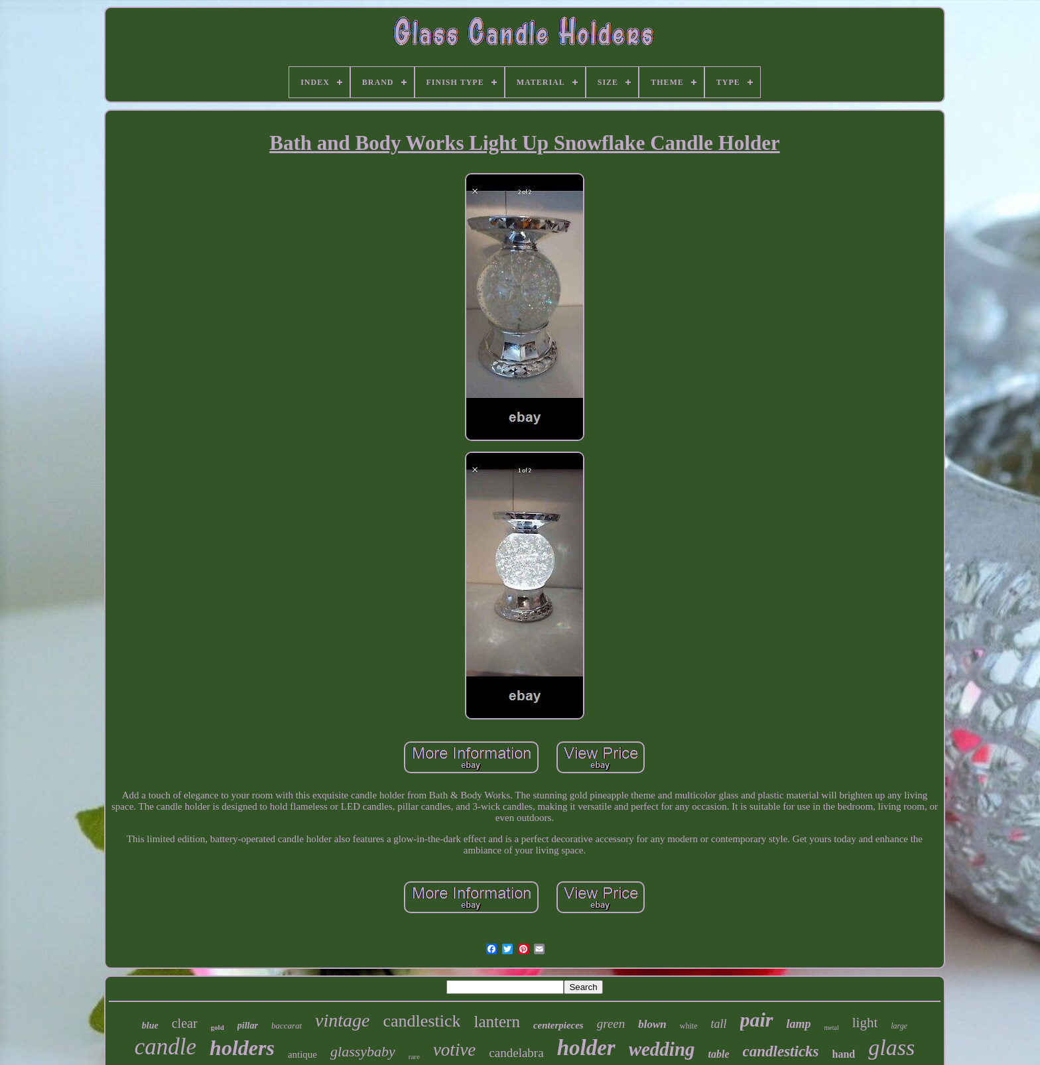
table (719, 1054)
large (899, 1026)
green (611, 1024)
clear (185, 1023)
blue (150, 1026)
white (689, 1026)
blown (652, 1024)
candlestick (422, 1021)
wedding (662, 1049)
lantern (496, 1022)
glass (891, 1047)
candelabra (516, 1053)
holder (586, 1048)
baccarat (286, 1026)
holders (242, 1048)
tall (718, 1024)
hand (844, 1054)
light (865, 1023)
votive (454, 1050)
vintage (342, 1020)
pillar (247, 1026)
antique (302, 1054)
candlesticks (781, 1051)
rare (414, 1056)
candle (165, 1047)
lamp (799, 1024)
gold (217, 1027)
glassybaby (362, 1051)
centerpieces (558, 1025)
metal (831, 1027)
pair (756, 1020)
